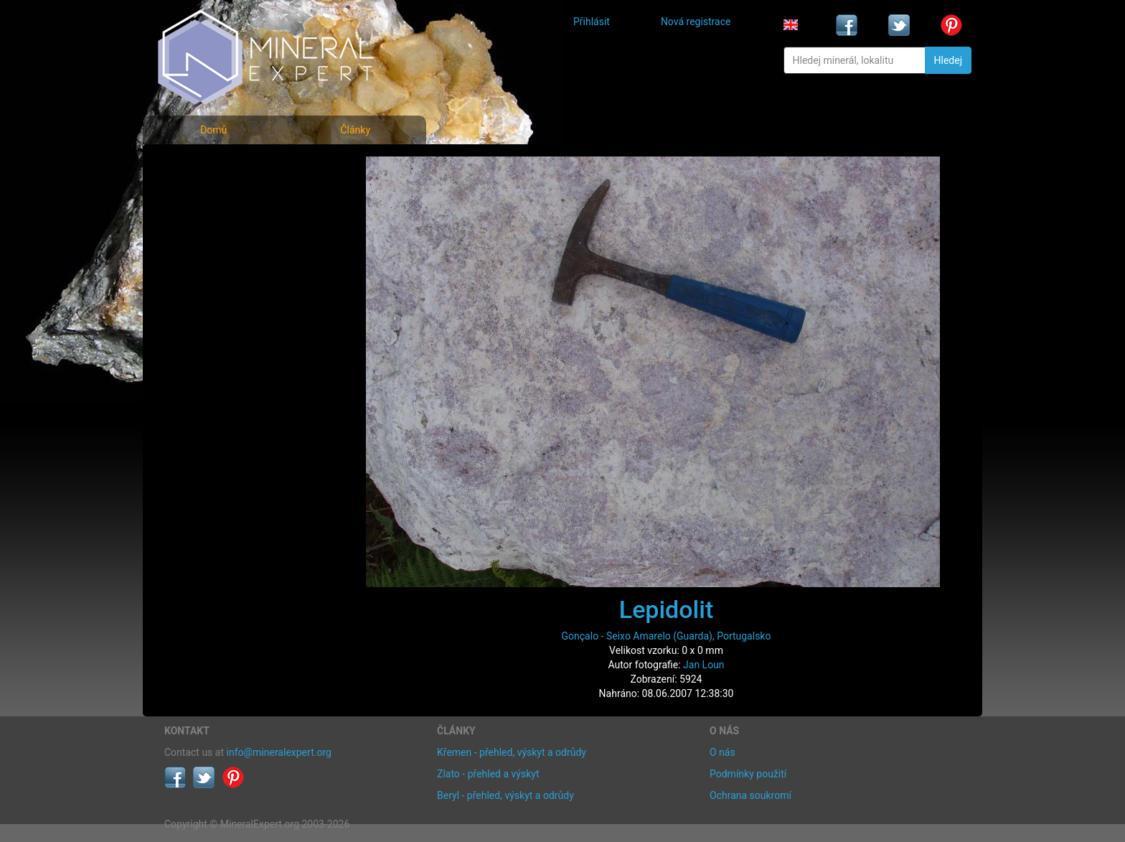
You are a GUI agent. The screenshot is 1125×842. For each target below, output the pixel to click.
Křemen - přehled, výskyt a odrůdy (511, 752)
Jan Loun (704, 664)
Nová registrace (696, 21)
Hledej (948, 60)
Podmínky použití (748, 774)
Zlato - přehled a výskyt (488, 774)
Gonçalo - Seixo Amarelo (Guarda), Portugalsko (666, 636)
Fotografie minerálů (221, 165)
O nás (722, 752)
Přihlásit (591, 21)
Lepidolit (666, 609)
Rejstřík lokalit (206, 260)
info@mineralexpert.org (279, 752)
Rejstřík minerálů (214, 197)
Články (355, 130)
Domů (213, 130)
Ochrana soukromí (750, 795)
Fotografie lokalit (214, 228)
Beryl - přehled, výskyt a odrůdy (505, 795)
